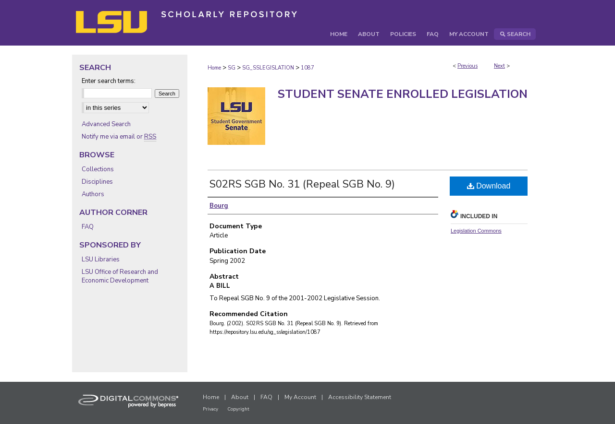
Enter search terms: (108, 81)
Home (214, 67)
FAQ (88, 227)
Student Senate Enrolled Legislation (403, 94)
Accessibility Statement (359, 397)
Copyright (238, 409)
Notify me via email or (119, 136)
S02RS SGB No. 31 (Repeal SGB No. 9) (302, 184)
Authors (93, 194)
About (239, 397)
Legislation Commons (476, 231)
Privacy (210, 409)
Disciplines (97, 181)
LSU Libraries (101, 259)
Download (489, 186)
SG (231, 67)
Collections (98, 169)
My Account (300, 397)
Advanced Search (106, 124)
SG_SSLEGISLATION (268, 67)
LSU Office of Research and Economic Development (120, 276)
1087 (307, 67)
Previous (467, 66)
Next (499, 66)
